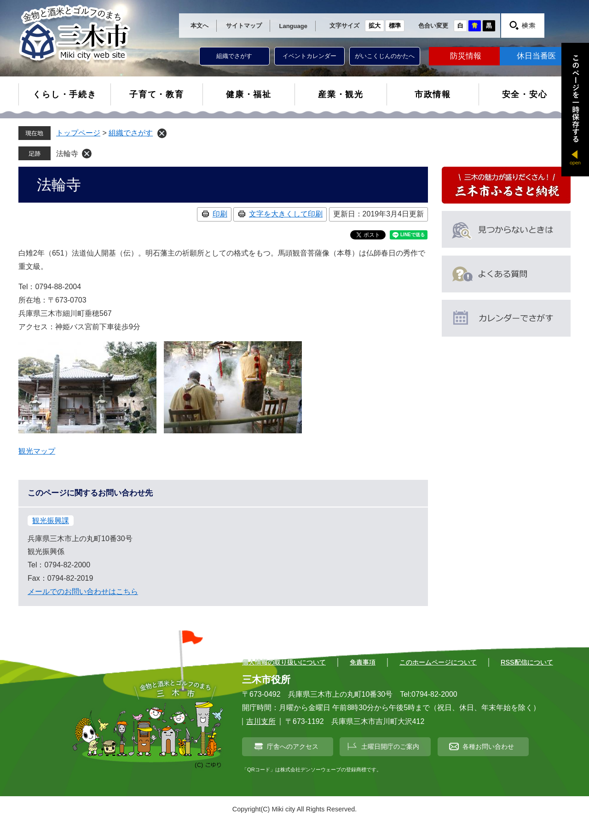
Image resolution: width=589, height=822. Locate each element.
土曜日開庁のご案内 (390, 746)
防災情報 (465, 56)
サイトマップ (244, 25)
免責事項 (362, 662)
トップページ (78, 133)
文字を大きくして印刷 (286, 214)
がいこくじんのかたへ (385, 55)
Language (293, 26)
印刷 (220, 214)
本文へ (199, 25)
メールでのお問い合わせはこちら (83, 591)
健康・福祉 (248, 94)
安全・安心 (525, 94)
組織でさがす (234, 55)
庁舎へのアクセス (292, 746)
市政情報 (433, 94)
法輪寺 (67, 153)
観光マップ (36, 451)
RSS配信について (527, 662)
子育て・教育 (156, 94)
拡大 (375, 25)
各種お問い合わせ (488, 746)
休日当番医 (536, 56)
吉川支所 (261, 721)
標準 (395, 25)
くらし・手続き (65, 94)
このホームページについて (438, 662)
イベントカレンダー (309, 55)
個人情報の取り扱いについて (284, 662)
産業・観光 (341, 94)
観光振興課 (50, 521)
